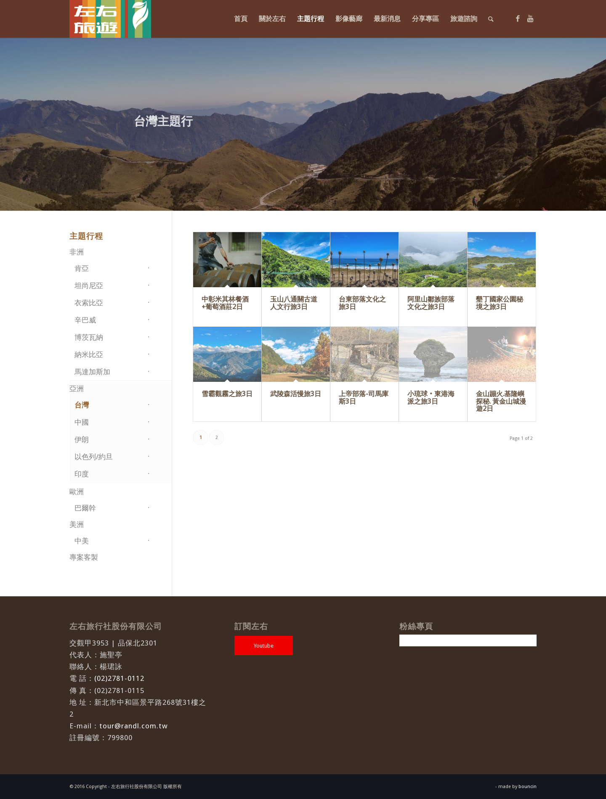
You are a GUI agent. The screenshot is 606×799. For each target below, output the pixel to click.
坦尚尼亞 (88, 285)
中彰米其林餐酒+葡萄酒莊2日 (225, 303)
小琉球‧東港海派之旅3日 (430, 397)
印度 (81, 474)
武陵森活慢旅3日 (295, 394)
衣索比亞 (88, 303)
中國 (81, 422)
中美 (81, 541)
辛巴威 (85, 320)
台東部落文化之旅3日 (362, 303)
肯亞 (81, 268)
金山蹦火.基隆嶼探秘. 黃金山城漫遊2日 (501, 401)
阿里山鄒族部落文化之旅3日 (430, 303)
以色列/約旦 (93, 456)
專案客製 (83, 557)
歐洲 (76, 491)
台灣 (81, 405)
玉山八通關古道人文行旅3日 (293, 303)
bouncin (527, 786)
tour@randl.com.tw (133, 726)
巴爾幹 (85, 508)
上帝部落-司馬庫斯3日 (363, 397)
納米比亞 (88, 354)
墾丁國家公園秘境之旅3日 (499, 303)
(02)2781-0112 (119, 678)
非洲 (76, 252)
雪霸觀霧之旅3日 (227, 394)
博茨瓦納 (88, 337)
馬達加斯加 (92, 372)
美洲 (76, 524)
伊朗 (81, 439)
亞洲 (76, 388)
